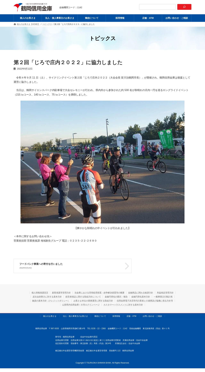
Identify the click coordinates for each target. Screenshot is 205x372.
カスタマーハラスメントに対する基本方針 (125, 304)
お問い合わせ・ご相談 (152, 315)
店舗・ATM (131, 315)
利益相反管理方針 (171, 292)
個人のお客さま (50, 315)
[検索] (184, 7)
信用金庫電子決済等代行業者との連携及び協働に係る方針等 (149, 300)
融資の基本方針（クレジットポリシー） (46, 300)
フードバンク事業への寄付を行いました (129, 264)
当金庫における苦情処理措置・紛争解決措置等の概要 (99, 292)
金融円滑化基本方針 (144, 296)
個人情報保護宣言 (34, 292)
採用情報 (116, 315)
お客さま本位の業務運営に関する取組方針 (92, 300)
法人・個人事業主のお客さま (75, 315)
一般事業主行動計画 (169, 296)
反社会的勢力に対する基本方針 (41, 296)
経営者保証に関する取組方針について (81, 296)
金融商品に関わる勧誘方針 (144, 292)
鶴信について (100, 315)
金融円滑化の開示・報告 (117, 296)
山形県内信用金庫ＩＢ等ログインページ (79, 304)
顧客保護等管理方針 (58, 292)
